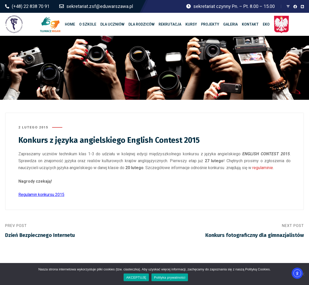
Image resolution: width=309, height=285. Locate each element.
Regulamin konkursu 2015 (41, 194)
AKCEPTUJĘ (136, 277)
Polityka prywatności (169, 277)
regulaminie (262, 167)
